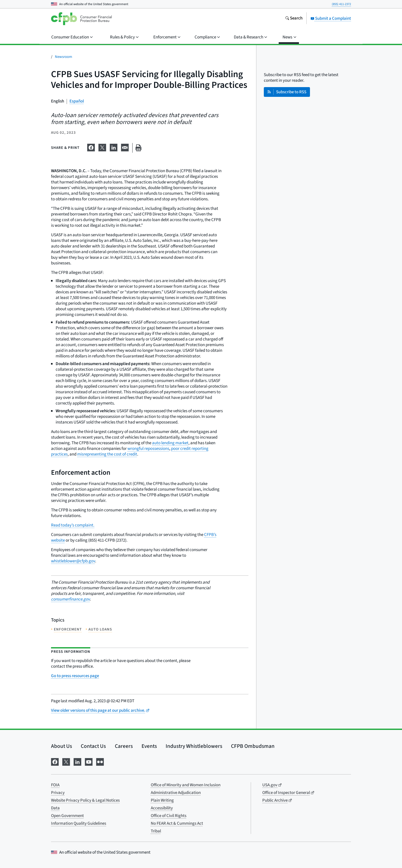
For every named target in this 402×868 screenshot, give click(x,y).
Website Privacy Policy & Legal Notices (85, 800)
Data (55, 808)
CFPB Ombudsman (253, 746)
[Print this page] (138, 148)
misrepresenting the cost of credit (107, 454)
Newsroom (63, 56)
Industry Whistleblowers (194, 746)
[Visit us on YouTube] (89, 761)
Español (76, 101)
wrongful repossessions (148, 449)
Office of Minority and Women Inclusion (185, 785)
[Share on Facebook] (91, 147)
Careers (124, 746)
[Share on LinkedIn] (113, 147)
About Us (61, 746)
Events (149, 746)
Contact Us (93, 746)
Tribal (156, 831)
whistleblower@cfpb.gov (73, 561)
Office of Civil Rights (168, 816)
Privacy (58, 793)
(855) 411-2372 (341, 4)
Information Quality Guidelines (78, 823)
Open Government (67, 816)
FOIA (55, 785)
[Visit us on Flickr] (100, 761)
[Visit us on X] (66, 761)
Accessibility (162, 808)
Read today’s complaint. (72, 525)
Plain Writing (162, 800)
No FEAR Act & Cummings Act (177, 823)
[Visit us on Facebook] (55, 761)
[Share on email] (125, 147)
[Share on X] (102, 147)
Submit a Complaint (330, 18)
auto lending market (170, 443)
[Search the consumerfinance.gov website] (294, 19)
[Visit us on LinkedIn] (77, 761)
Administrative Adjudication (176, 793)
